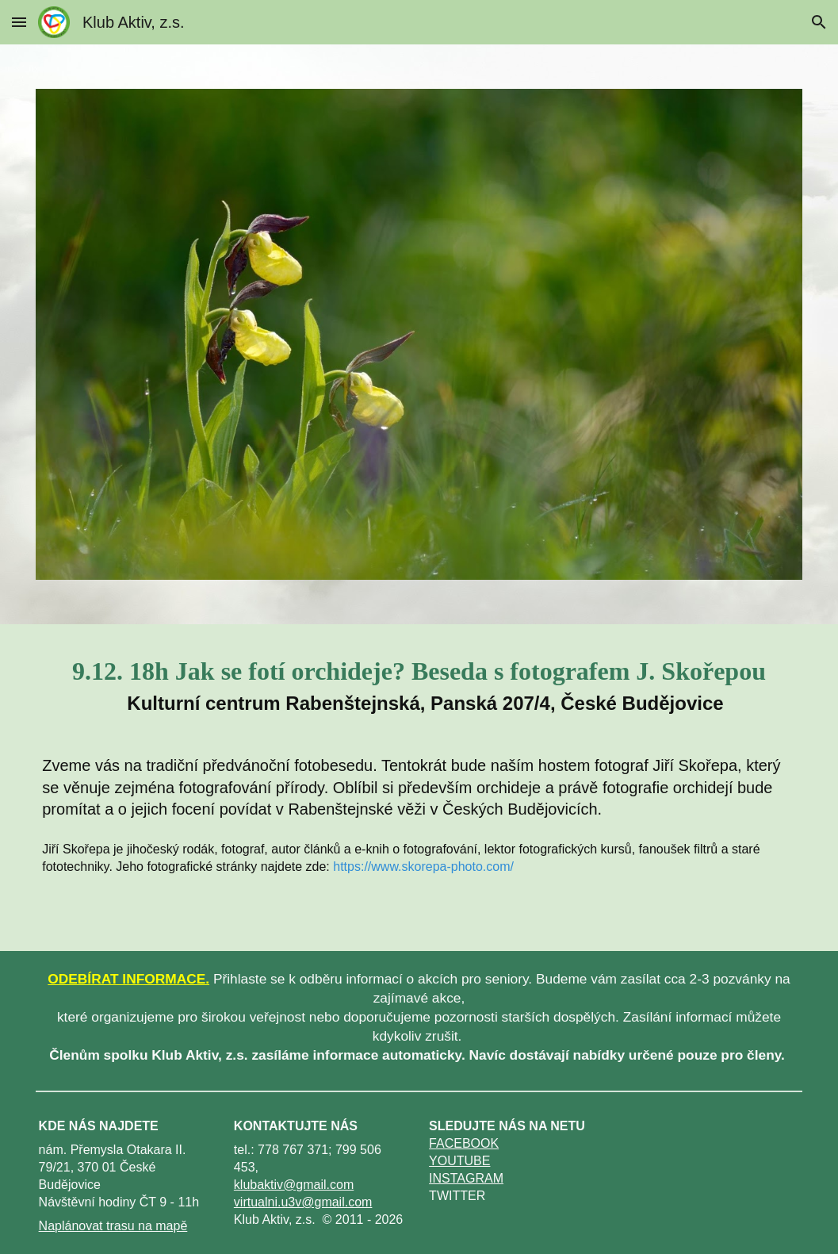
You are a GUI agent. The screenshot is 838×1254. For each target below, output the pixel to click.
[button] (19, 22)
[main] (419, 681)
